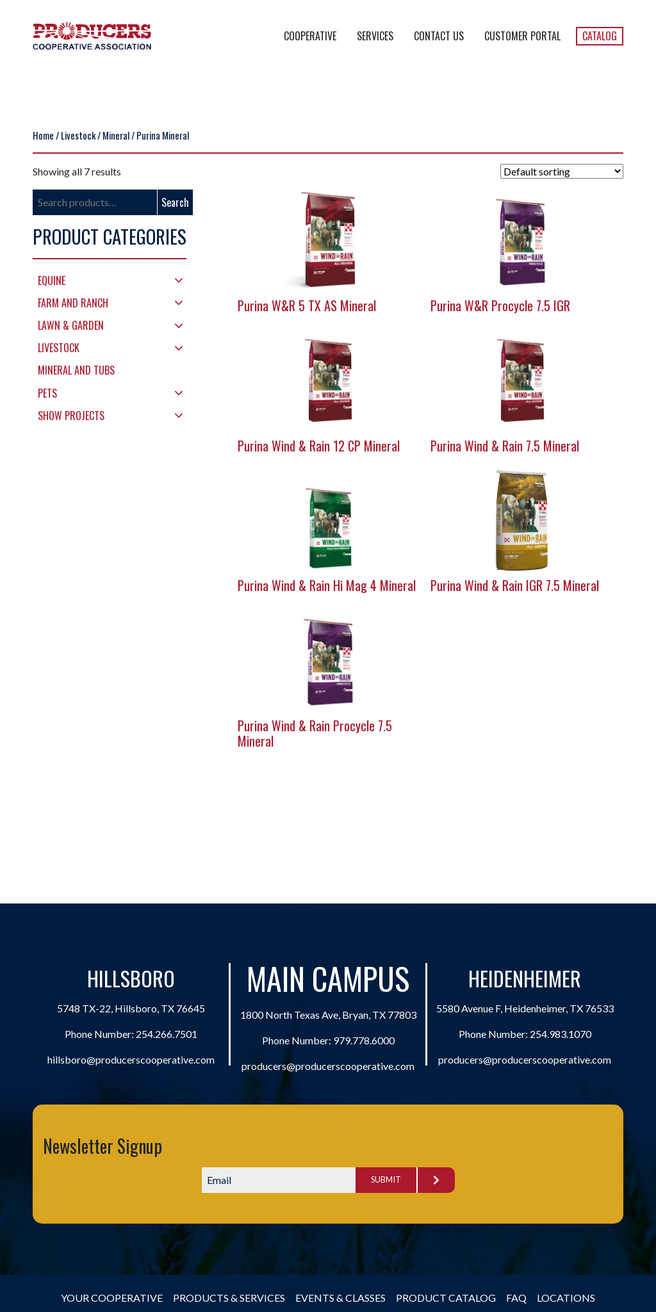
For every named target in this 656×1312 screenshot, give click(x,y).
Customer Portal (522, 36)
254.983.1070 (560, 1034)
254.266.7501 (166, 1034)
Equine (51, 280)
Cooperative (310, 36)
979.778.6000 (364, 1040)
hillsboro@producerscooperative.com (131, 1059)
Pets (47, 393)
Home (43, 135)
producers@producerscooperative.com (328, 1066)
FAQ (516, 1298)
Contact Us (439, 36)
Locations (566, 1298)
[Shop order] (561, 171)
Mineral (115, 135)
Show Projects (71, 415)
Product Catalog (446, 1298)
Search (175, 202)
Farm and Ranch (73, 303)
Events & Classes (340, 1298)
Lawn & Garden (71, 325)
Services (375, 36)
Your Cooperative (112, 1298)
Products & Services (229, 1298)
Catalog (599, 36)
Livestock (78, 135)
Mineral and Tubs (76, 370)
